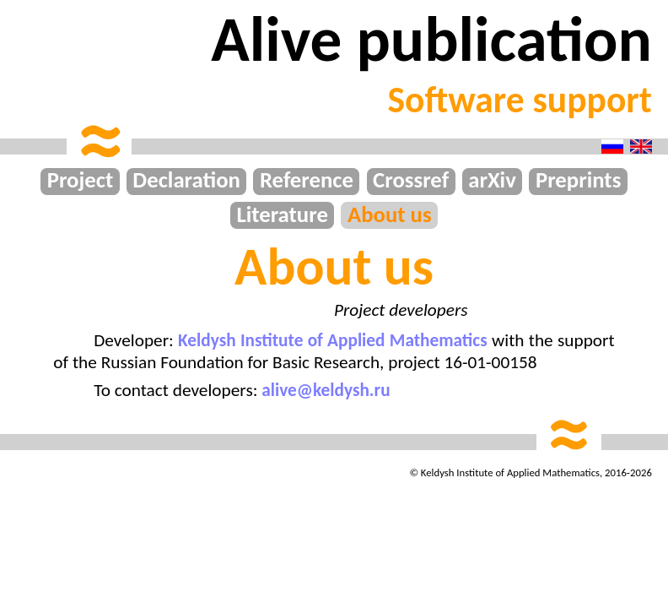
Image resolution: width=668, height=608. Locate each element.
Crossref (411, 181)
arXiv (492, 181)
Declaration (186, 181)
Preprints (578, 181)
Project (80, 181)
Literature (281, 215)
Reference (306, 181)
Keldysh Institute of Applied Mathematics (333, 340)
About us (389, 215)
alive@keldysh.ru (325, 390)
